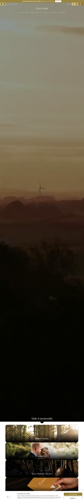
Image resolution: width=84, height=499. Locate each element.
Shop (59, 12)
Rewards (63, 12)
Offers (50, 12)
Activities (55, 12)
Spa (23, 12)
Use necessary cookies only (73, 494)
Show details (20, 496)
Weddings (33, 12)
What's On (46, 12)
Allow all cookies (73, 486)
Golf (41, 12)
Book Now (58, 1)
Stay (20, 12)
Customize (73, 490)
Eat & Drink (27, 12)
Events (37, 12)
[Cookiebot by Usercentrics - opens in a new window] (8, 496)
